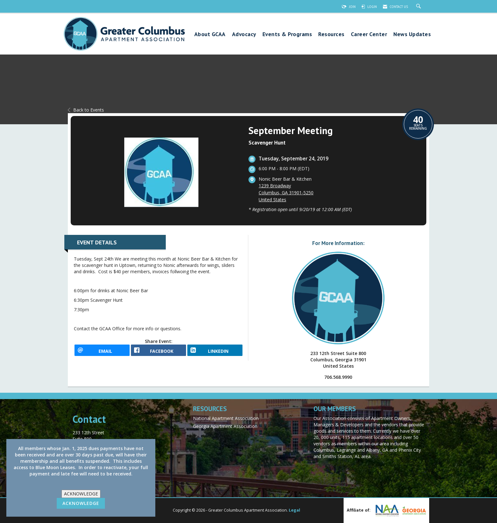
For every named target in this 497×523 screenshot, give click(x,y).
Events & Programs (287, 34)
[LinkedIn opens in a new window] (214, 352)
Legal (294, 510)
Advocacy (244, 34)
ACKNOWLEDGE (81, 494)
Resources (331, 34)
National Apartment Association (226, 418)
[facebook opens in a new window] (158, 352)
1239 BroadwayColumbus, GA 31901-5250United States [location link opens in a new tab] (286, 193)
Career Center (369, 34)
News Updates (412, 34)
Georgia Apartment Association (225, 426)
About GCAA (210, 34)
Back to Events (86, 110)
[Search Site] (419, 6)
